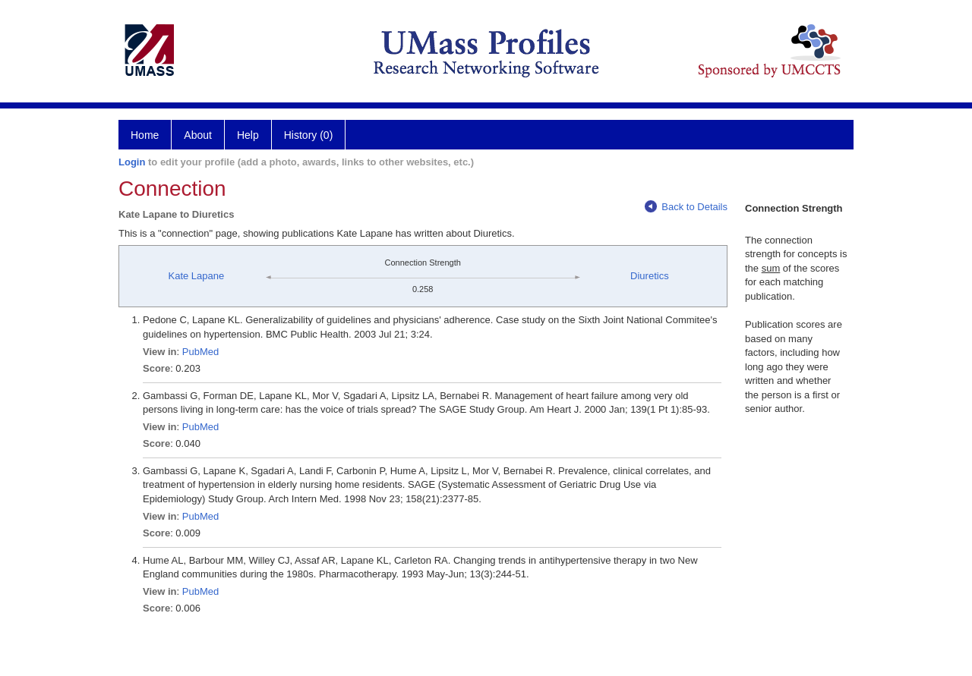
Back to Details (686, 206)
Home (145, 135)
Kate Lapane (196, 275)
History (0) (308, 135)
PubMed (200, 351)
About (198, 135)
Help (248, 135)
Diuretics (649, 275)
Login (131, 162)
